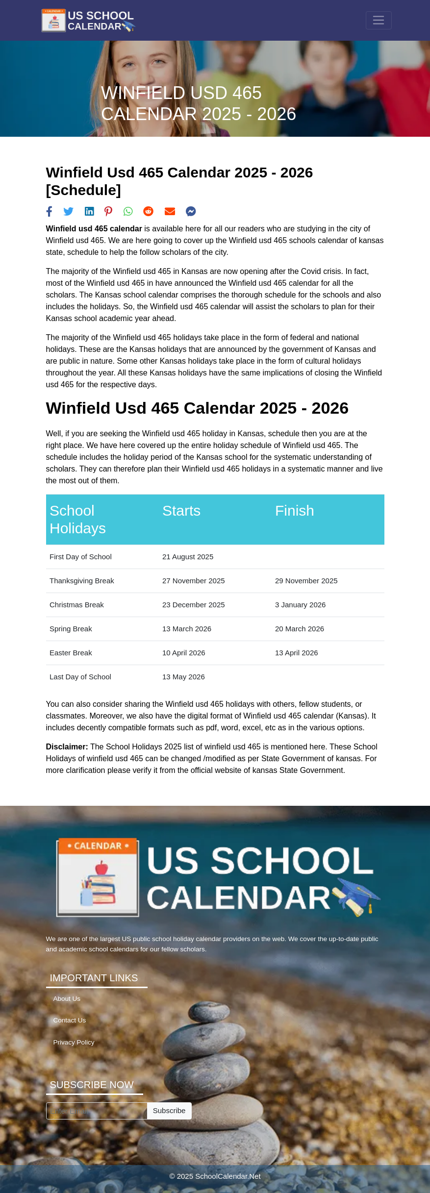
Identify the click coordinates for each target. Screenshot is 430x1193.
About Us (67, 998)
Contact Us (69, 1020)
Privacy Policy (74, 1042)
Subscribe (169, 1110)
